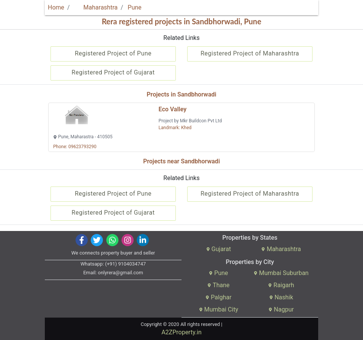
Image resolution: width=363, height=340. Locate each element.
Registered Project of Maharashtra (249, 53)
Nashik (281, 297)
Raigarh (281, 285)
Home (56, 7)
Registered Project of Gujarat (113, 72)
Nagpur (281, 309)
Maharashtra (96, 7)
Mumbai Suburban (281, 273)
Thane (218, 285)
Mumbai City (218, 309)
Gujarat (218, 249)
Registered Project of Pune (113, 53)
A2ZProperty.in (181, 332)
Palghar (218, 297)
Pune (134, 7)
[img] (82, 240)
